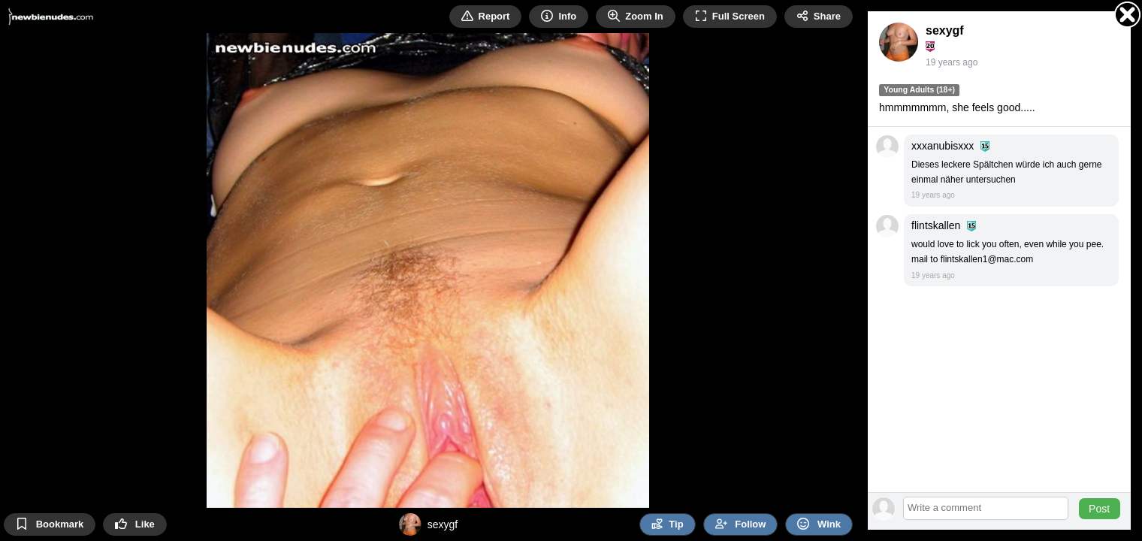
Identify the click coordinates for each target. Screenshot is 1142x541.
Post (1099, 509)
